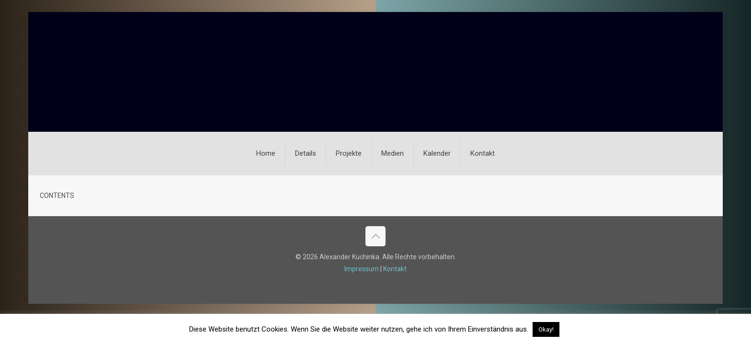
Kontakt (395, 269)
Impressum (361, 269)
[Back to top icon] (375, 236)
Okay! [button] (546, 329)
